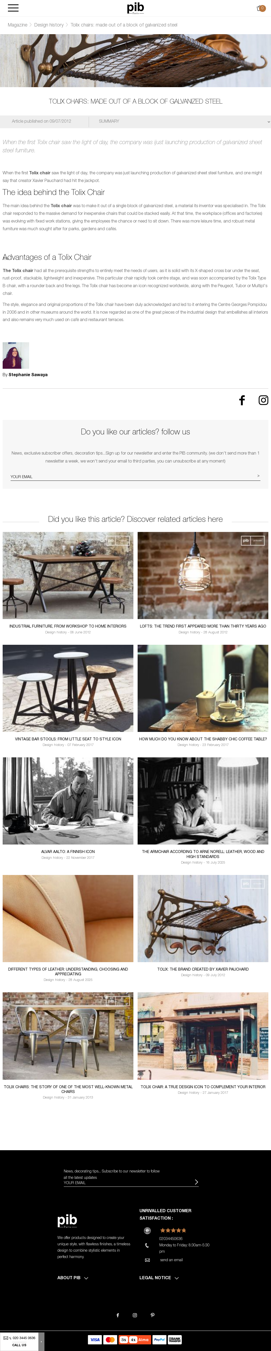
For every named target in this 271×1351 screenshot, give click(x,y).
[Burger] (13, 8)
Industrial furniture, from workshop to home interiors (68, 627)
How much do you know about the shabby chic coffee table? (203, 739)
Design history (49, 25)
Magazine (17, 25)
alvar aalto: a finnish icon (68, 852)
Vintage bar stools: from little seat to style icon (68, 739)
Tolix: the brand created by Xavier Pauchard (203, 970)
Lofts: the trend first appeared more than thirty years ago (203, 627)
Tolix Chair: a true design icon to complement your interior (203, 1087)
